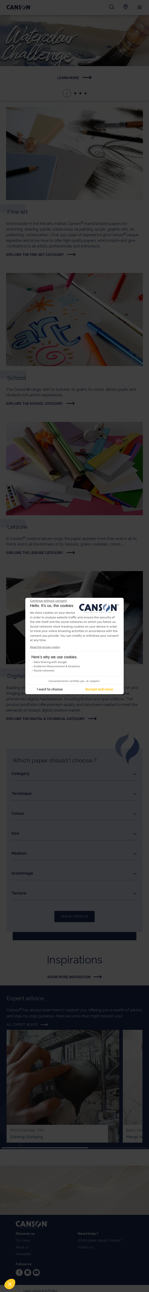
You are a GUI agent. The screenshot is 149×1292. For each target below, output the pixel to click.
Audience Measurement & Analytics (57, 666)
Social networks (44, 670)
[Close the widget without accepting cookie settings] (48, 601)
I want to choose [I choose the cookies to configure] (50, 689)
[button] (9, 1284)
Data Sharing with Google (50, 662)
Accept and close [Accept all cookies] (99, 689)
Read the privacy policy (45, 647)
